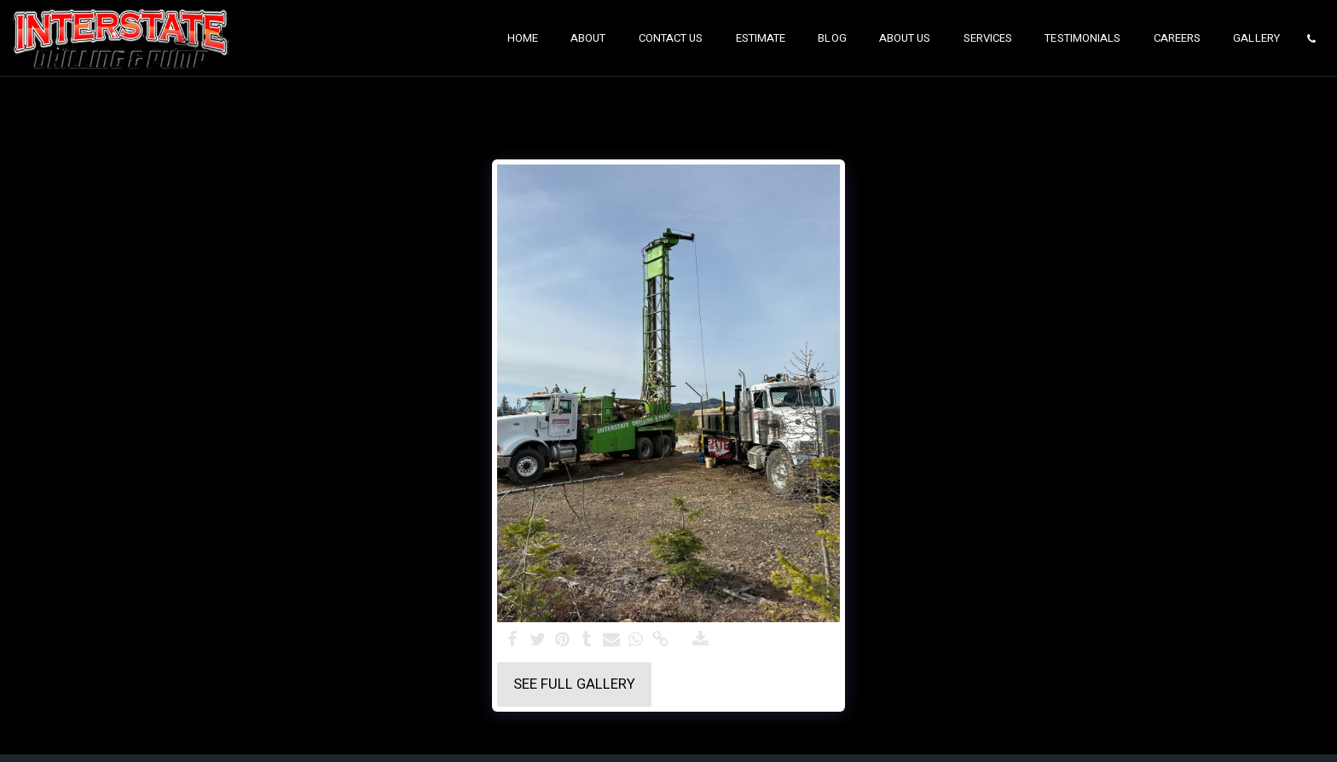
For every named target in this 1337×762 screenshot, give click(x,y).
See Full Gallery (574, 684)
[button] (1311, 38)
